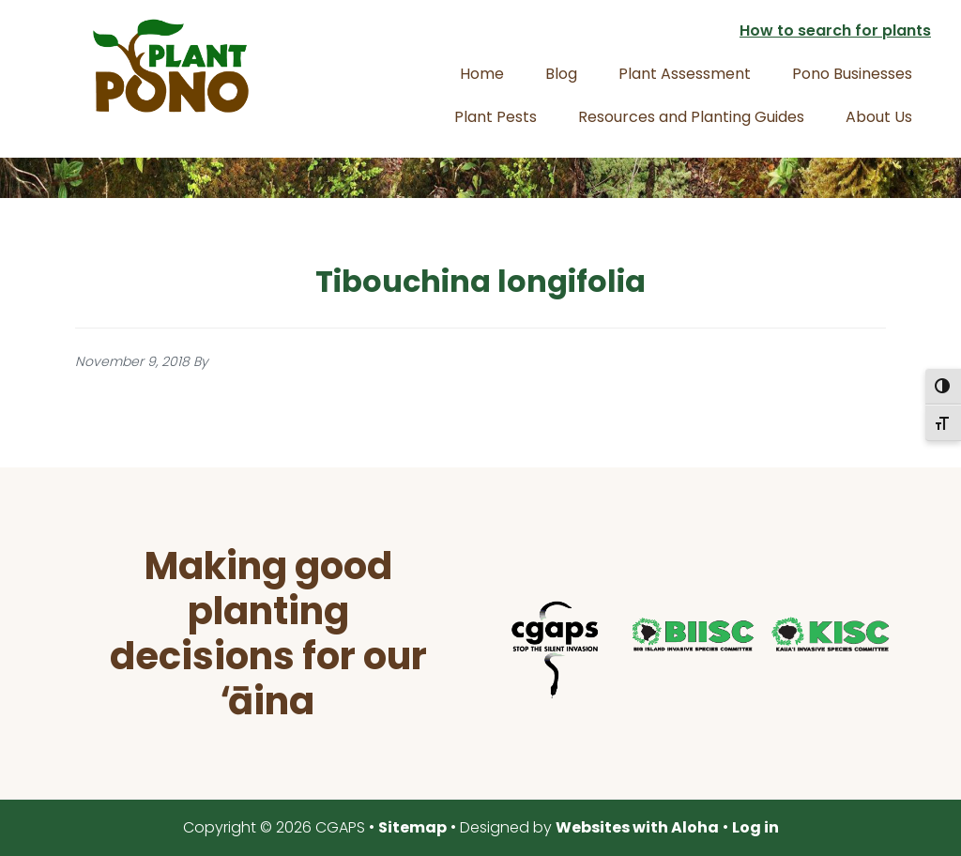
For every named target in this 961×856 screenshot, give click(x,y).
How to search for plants (835, 30)
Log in (755, 827)
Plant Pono (171, 66)
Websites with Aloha (637, 827)
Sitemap (412, 827)
